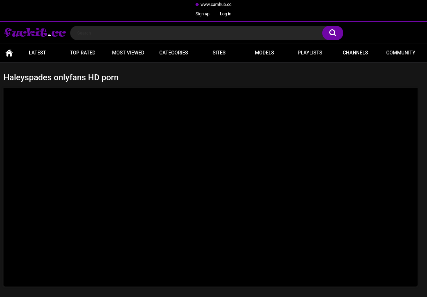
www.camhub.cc (215, 4)
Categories (173, 52)
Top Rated (83, 52)
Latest (37, 52)
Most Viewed (128, 52)
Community (400, 52)
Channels (355, 52)
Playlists (309, 52)
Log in (225, 14)
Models (264, 52)
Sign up (202, 14)
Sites (219, 52)
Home (9, 53)
